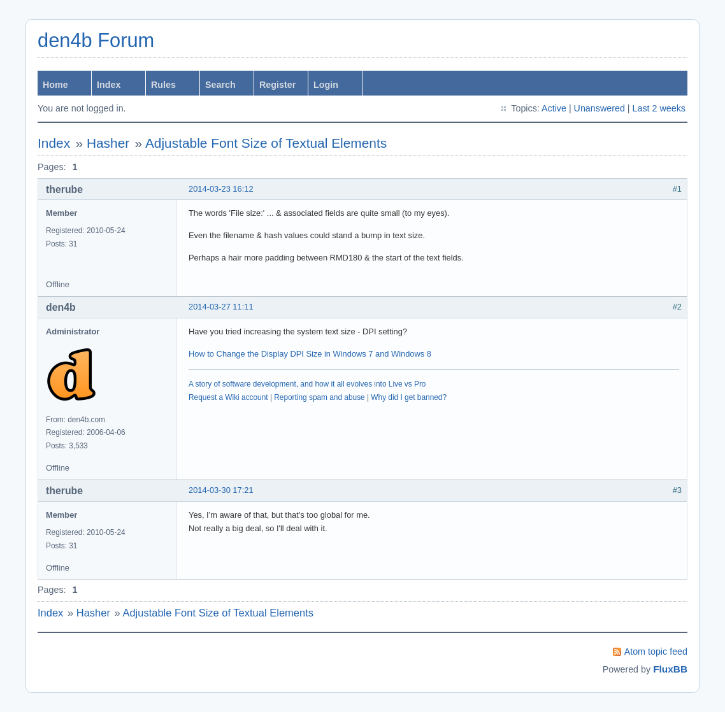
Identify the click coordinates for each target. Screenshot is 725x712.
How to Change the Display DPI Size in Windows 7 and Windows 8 (310, 354)
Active (554, 108)
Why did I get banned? (409, 397)
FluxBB (670, 669)
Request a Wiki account (228, 397)
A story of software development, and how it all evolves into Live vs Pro (307, 384)
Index (108, 85)
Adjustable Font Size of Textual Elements (266, 143)
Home (55, 85)
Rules (163, 85)
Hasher (108, 143)
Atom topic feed (655, 651)
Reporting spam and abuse (319, 397)
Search (220, 85)
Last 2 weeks (659, 108)
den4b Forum (96, 40)
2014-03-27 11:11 (221, 306)
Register (277, 85)
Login (325, 85)
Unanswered (599, 108)
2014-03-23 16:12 (221, 189)
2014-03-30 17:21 (221, 490)
